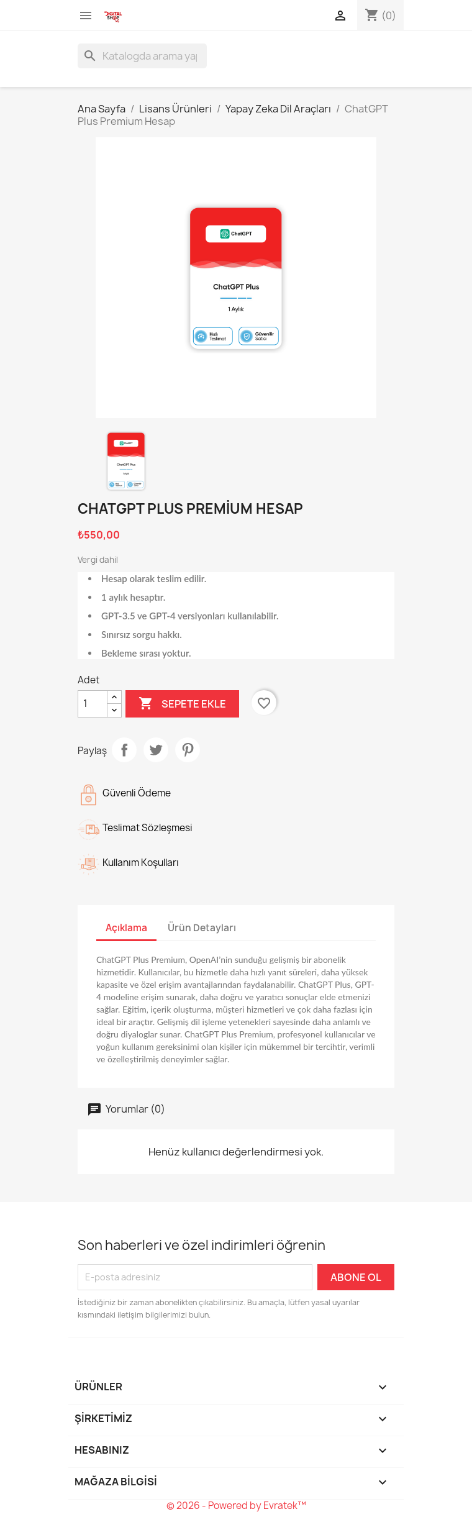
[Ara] (142, 55)
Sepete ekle (182, 704)
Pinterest (187, 749)
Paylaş (124, 749)
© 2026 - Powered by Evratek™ (236, 1505)
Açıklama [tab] (126, 927)
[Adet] (92, 704)
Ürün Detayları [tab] (202, 927)
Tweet (155, 749)
